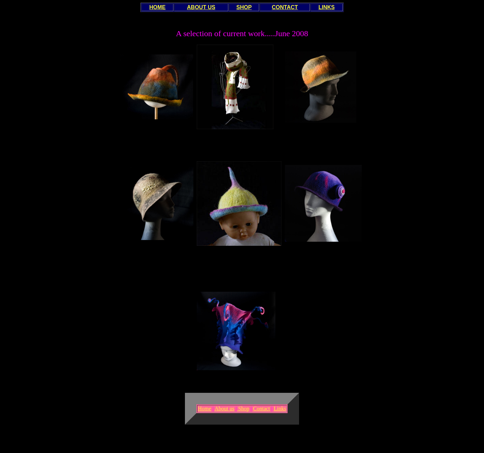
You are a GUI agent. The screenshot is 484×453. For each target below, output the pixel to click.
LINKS (326, 7)
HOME (157, 7)
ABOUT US (201, 7)
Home (204, 408)
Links (280, 408)
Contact (261, 408)
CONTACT (285, 7)
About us (224, 408)
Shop (243, 408)
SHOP (244, 7)
